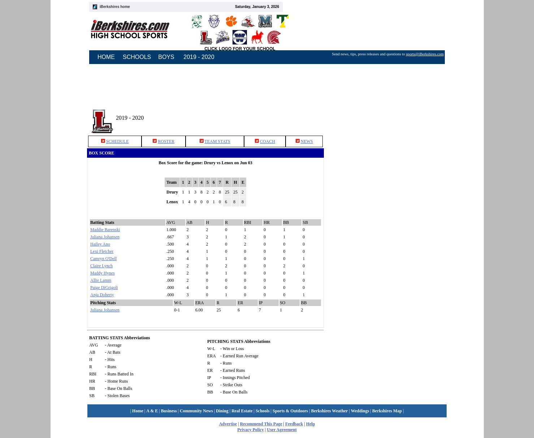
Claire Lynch (101, 265)
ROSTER (166, 141)
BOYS (166, 57)
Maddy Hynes (102, 273)
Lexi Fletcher (101, 251)
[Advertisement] (389, 115)
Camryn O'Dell (103, 258)
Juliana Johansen (105, 236)
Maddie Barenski (105, 229)
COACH (267, 141)
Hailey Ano (100, 244)
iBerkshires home (115, 7)
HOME (106, 57)
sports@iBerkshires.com (425, 54)
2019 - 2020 (198, 57)
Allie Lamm (100, 280)
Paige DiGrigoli (104, 287)
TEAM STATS (217, 141)
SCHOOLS (137, 57)
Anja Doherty (102, 294)
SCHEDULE (117, 141)
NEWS (307, 141)
